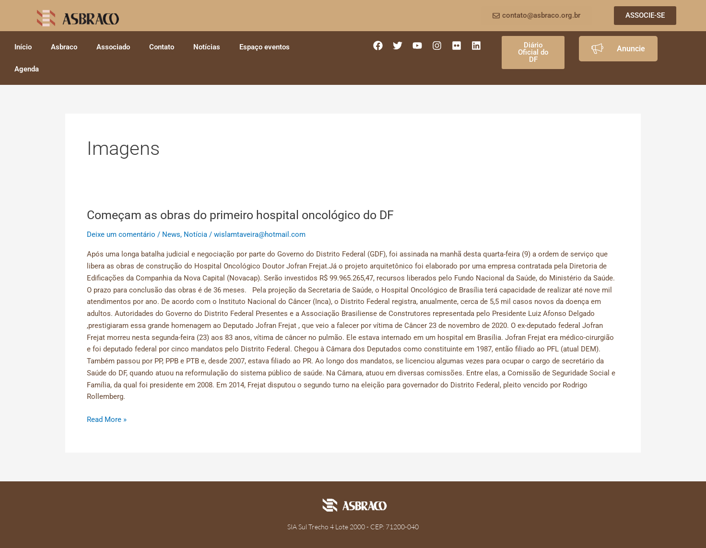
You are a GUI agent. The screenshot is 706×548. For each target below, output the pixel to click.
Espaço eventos (264, 47)
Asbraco (64, 47)
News (171, 234)
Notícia (195, 234)
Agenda (26, 69)
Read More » (107, 419)
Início (23, 47)
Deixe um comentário (121, 234)
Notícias (206, 47)
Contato (161, 47)
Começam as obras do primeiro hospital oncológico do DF (247, 215)
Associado (113, 47)
